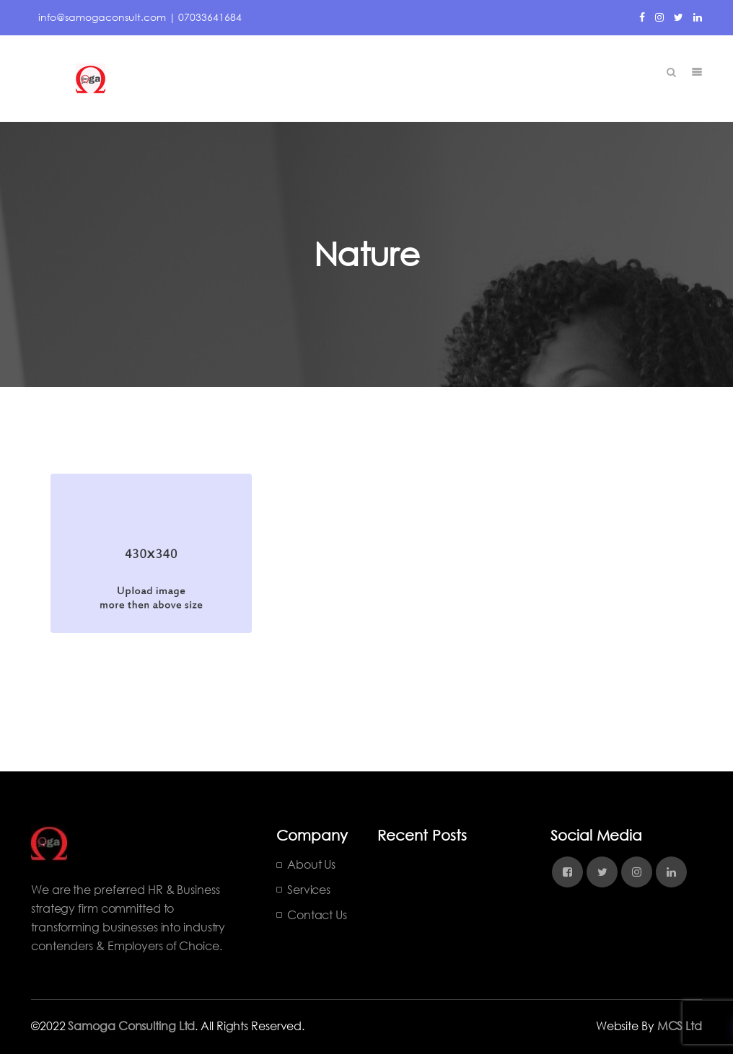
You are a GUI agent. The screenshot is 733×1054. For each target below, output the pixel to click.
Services (308, 889)
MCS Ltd (679, 1025)
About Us (311, 864)
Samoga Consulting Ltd (131, 1025)
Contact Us (317, 914)
